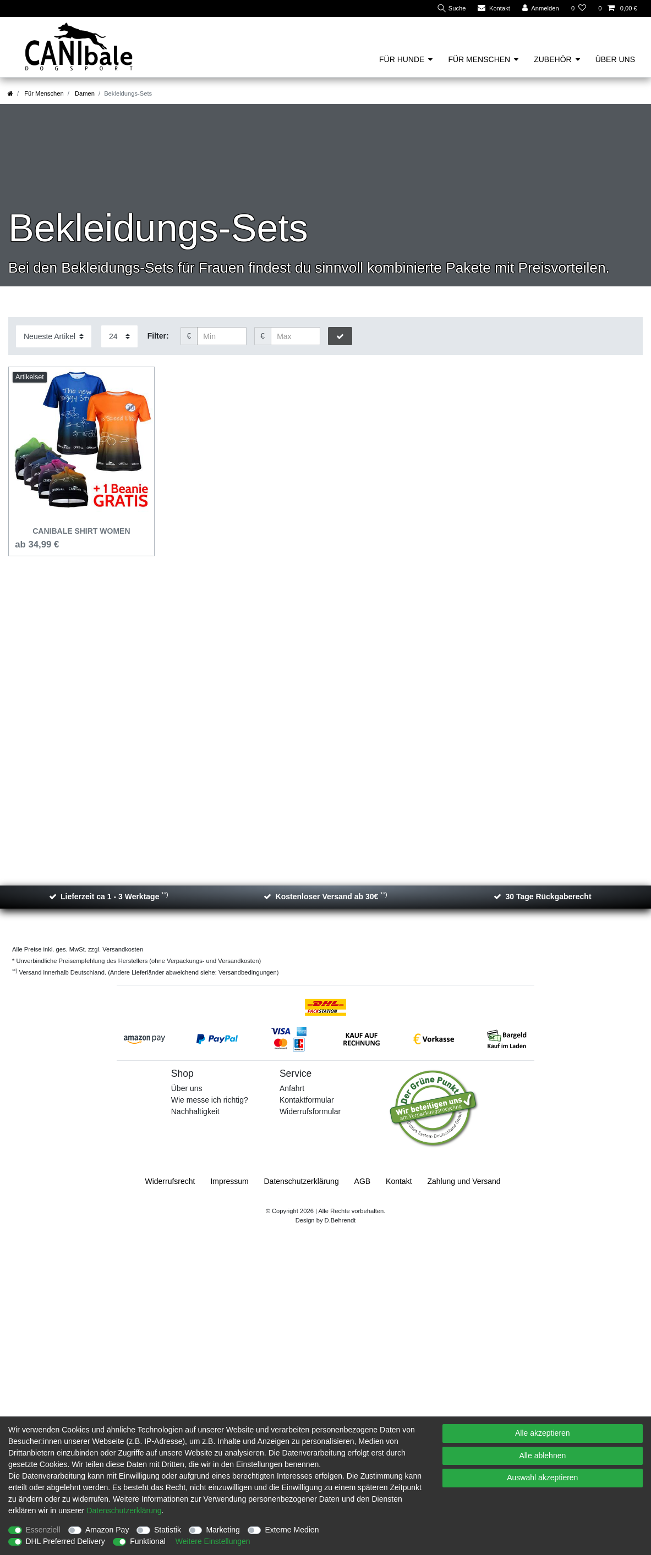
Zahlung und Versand (463, 1181)
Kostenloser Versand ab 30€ (331, 896)
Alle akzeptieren (542, 1433)
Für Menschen (479, 59)
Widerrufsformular (310, 1111)
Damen (84, 93)
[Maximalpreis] (295, 336)
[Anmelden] (540, 8)
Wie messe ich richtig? (209, 1099)
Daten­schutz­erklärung (301, 1181)
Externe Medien (292, 1529)
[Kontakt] (494, 8)
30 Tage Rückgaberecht (548, 896)
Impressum (229, 1181)
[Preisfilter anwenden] (340, 336)
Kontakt (399, 1181)
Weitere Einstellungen (213, 1541)
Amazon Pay (107, 1529)
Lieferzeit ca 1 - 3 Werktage (114, 896)
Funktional (148, 1541)
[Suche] (451, 8)
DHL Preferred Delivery (65, 1541)
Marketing (222, 1529)
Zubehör (552, 59)
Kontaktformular (307, 1099)
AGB (362, 1181)
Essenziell (43, 1529)
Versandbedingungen (247, 972)
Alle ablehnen (542, 1455)
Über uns (615, 59)
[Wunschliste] (578, 8)
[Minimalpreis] (222, 336)
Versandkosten (122, 949)
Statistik (167, 1529)
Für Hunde (401, 59)
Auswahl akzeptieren (542, 1477)
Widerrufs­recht (170, 1181)
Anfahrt (292, 1088)
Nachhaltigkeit (195, 1111)
